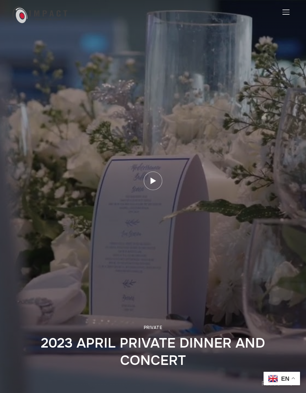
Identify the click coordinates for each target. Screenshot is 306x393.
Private (153, 327)
